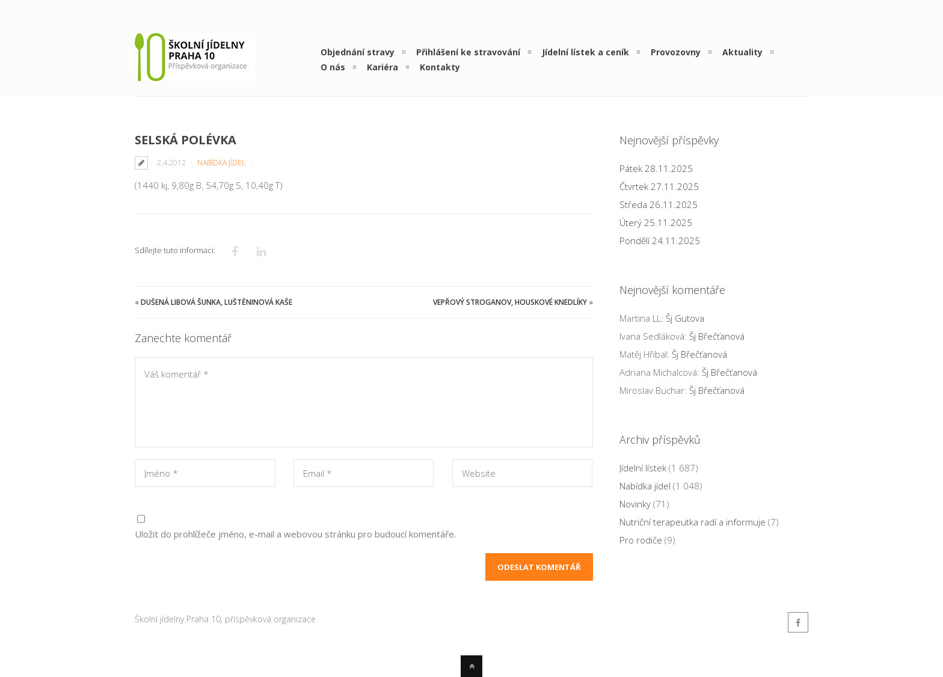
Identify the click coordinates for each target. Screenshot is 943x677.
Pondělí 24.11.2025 (659, 240)
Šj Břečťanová (717, 336)
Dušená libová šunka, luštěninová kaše (216, 302)
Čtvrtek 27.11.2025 (659, 186)
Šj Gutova (685, 318)
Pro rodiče (640, 540)
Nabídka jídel (221, 163)
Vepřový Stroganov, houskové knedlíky (510, 302)
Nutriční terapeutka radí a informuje (692, 522)
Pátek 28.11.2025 (656, 168)
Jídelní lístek (642, 468)
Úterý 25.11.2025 (655, 222)
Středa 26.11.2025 (658, 204)
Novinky (635, 504)
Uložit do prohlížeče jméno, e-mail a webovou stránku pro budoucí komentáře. (295, 534)
